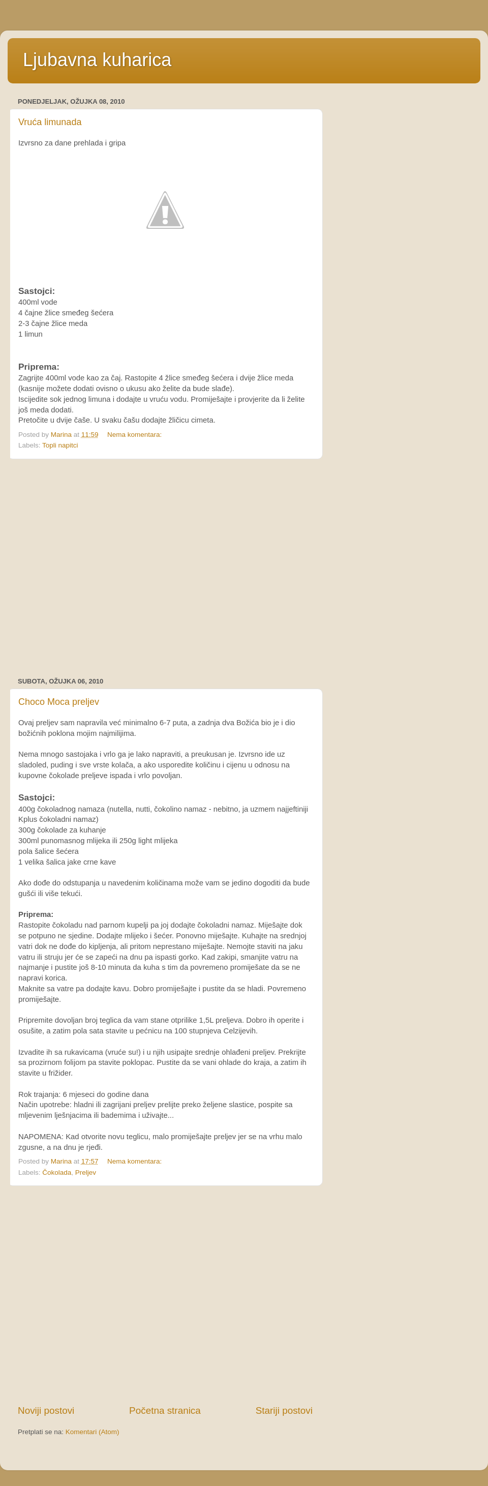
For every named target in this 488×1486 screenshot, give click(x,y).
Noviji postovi (46, 1410)
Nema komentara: (135, 434)
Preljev (85, 1172)
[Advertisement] (95, 568)
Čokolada (56, 1172)
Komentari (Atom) (92, 1432)
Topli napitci (60, 445)
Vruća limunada (49, 122)
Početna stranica (165, 1410)
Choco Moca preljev (58, 702)
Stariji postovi (284, 1410)
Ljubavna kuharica (97, 59)
